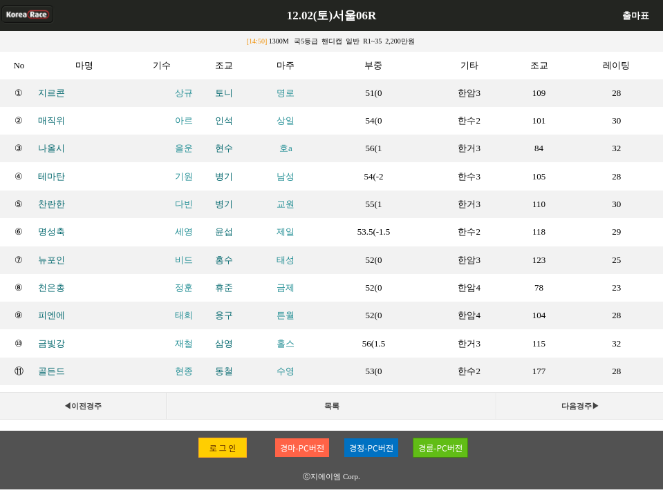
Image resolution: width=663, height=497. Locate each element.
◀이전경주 (83, 406)
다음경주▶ (580, 406)
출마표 (635, 15)
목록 (331, 406)
